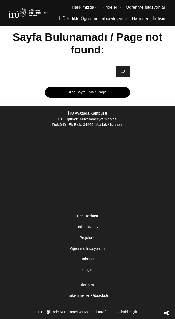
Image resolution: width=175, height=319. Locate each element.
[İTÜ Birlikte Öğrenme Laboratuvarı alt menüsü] (126, 18)
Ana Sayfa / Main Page (87, 92)
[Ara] (123, 71)
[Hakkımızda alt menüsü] (96, 7)
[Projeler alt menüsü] (119, 7)
